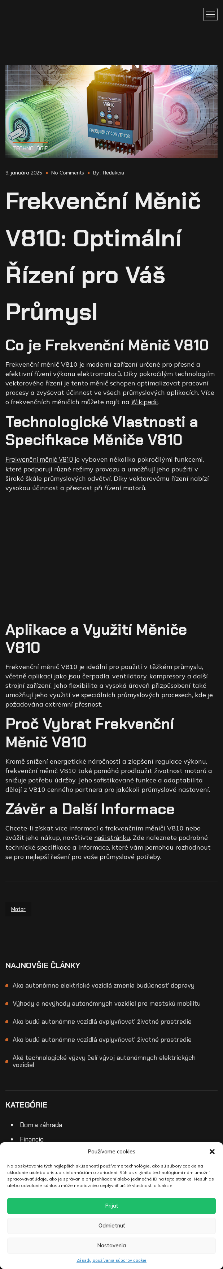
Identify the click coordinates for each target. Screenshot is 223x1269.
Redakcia (113, 172)
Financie (32, 1139)
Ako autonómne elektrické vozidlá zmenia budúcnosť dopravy (103, 985)
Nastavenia (111, 1245)
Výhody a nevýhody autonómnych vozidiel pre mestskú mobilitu (107, 1003)
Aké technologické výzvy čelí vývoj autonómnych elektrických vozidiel (104, 1061)
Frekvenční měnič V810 (39, 459)
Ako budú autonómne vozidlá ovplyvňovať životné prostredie (102, 1021)
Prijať (111, 1205)
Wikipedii (144, 402)
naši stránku (112, 837)
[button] (212, 1151)
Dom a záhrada (41, 1124)
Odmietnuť (112, 1225)
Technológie (30, 148)
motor (18, 909)
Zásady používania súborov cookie (111, 1260)
